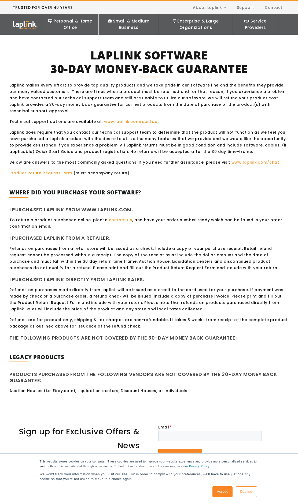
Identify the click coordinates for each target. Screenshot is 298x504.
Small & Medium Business (129, 24)
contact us (120, 220)
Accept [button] (222, 492)
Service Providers (255, 24)
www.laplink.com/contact (131, 121)
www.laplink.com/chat (255, 162)
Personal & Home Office (70, 24)
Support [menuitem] (245, 7)
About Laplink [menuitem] (207, 7)
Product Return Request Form (40, 173)
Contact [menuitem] (273, 7)
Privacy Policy (199, 466)
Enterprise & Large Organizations (196, 24)
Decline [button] (246, 492)
